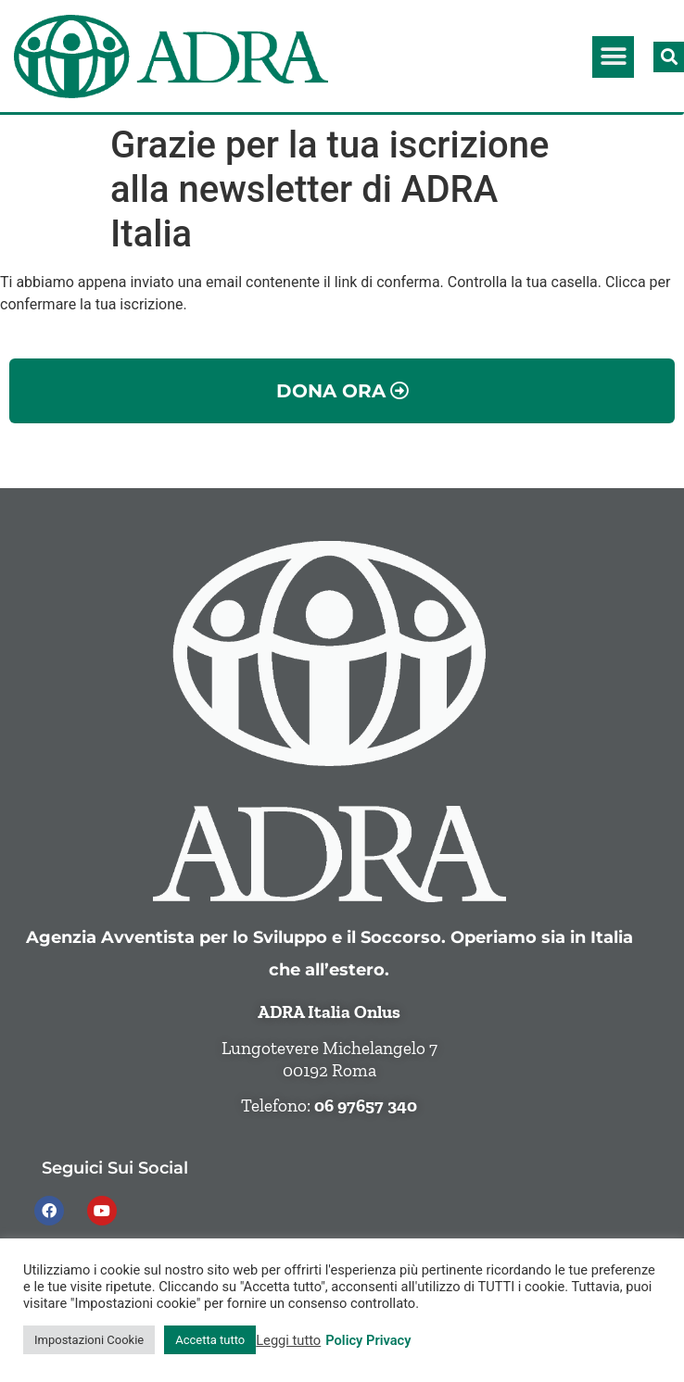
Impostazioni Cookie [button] (89, 1340)
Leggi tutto (288, 1340)
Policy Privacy (368, 1340)
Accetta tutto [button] (210, 1340)
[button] (613, 57)
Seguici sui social (115, 1167)
